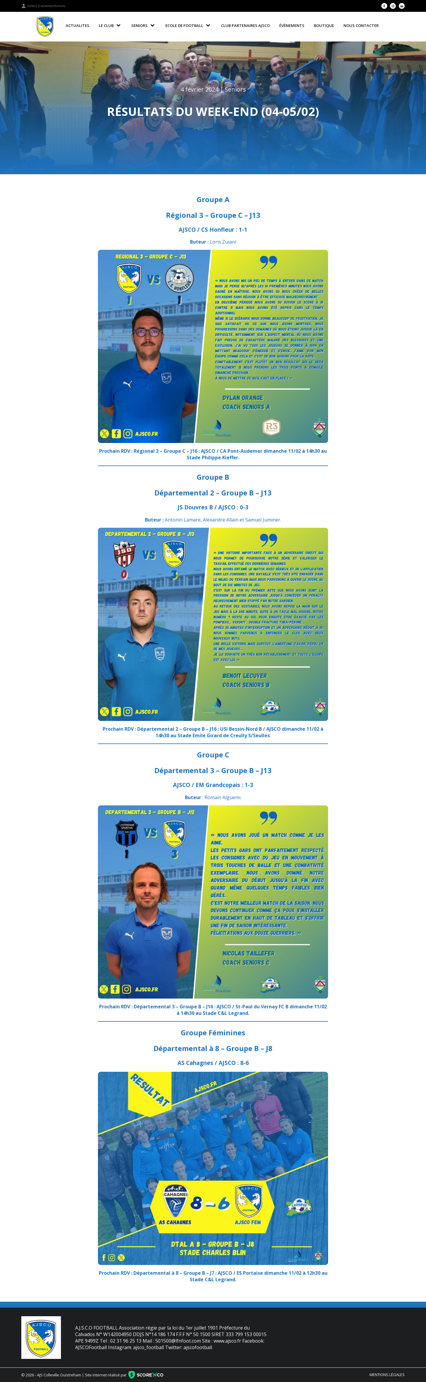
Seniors (235, 89)
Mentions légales (387, 1374)
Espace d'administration (43, 6)
